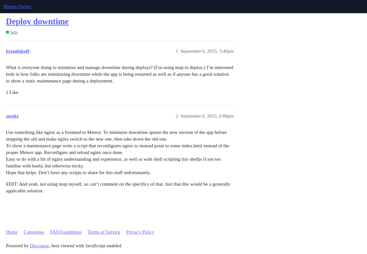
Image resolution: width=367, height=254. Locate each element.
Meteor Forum (17, 6)
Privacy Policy (140, 232)
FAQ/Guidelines (66, 232)
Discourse (39, 245)
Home (12, 232)
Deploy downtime (37, 21)
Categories (34, 232)
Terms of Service (104, 232)
